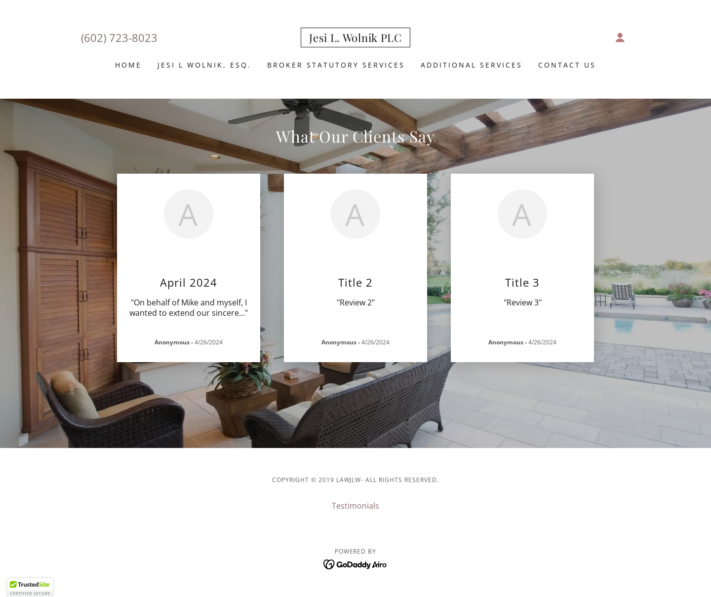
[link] (355, 39)
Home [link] (128, 65)
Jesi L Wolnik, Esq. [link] (204, 65)
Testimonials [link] (355, 505)
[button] (620, 37)
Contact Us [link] (567, 65)
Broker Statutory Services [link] (336, 65)
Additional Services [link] (471, 65)
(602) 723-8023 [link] (119, 37)
